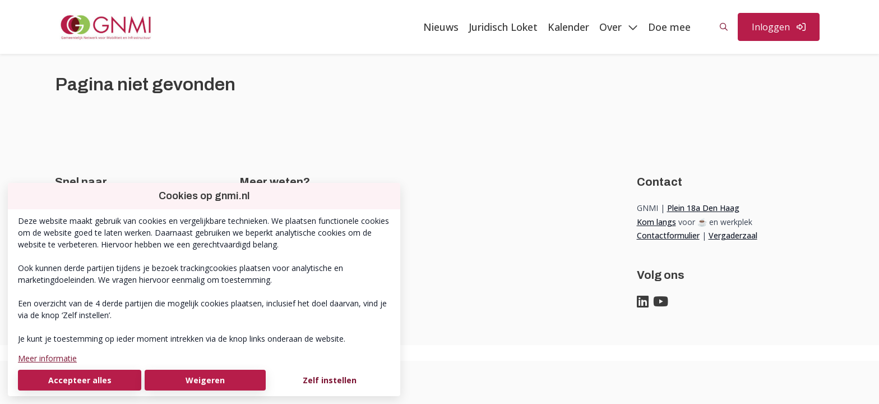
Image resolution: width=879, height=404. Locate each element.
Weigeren (205, 380)
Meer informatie (47, 358)
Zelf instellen (330, 380)
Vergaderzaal (733, 235)
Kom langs (656, 222)
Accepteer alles (80, 380)
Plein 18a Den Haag (703, 208)
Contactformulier (668, 235)
